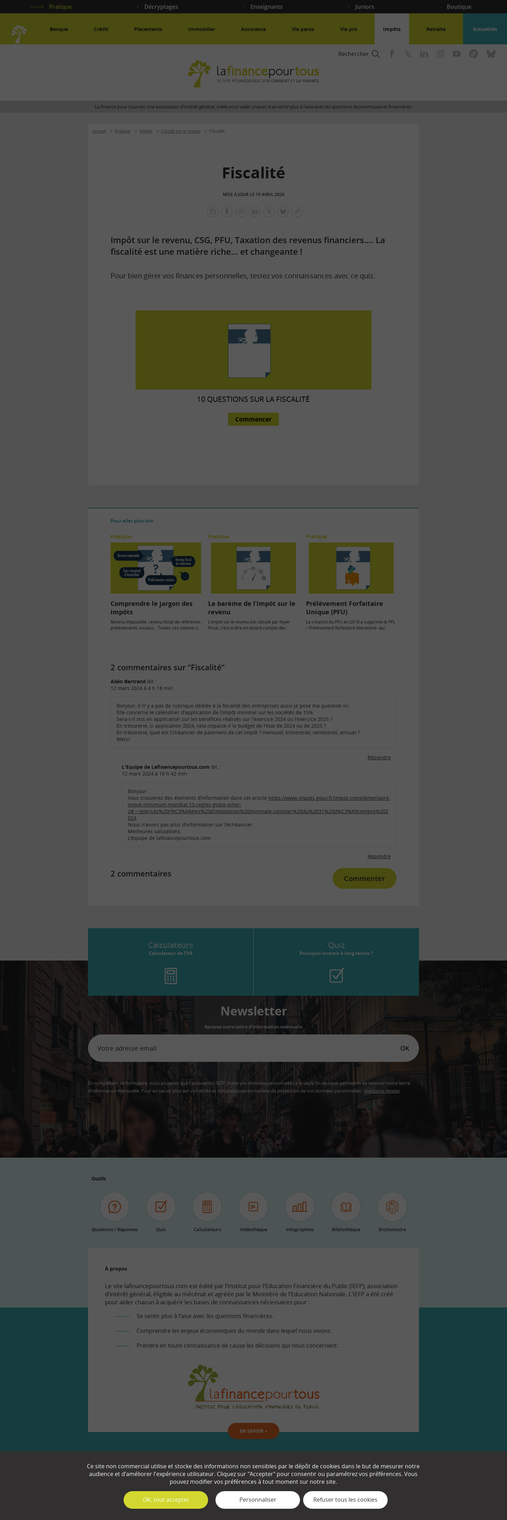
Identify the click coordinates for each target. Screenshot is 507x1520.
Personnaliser (257, 1499)
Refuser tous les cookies (345, 1499)
